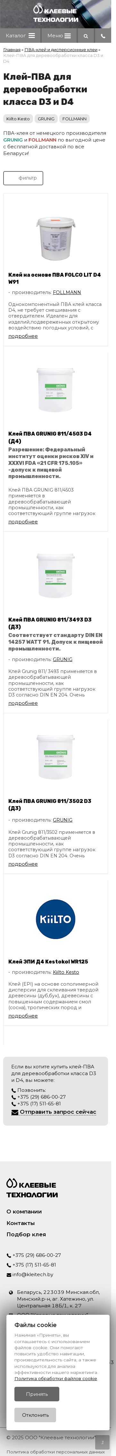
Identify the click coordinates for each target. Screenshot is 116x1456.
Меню (59, 35)
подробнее (23, 336)
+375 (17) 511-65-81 (36, 1104)
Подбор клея (26, 1234)
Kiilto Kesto (18, 118)
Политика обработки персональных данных (55, 1451)
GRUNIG (46, 118)
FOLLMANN (74, 118)
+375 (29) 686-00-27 (38, 1097)
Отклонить (35, 1415)
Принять (37, 1394)
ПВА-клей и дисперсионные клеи (60, 49)
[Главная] (55, 20)
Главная (12, 49)
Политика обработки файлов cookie (55, 1378)
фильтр (23, 177)
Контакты (20, 1223)
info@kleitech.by (29, 1274)
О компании (24, 1211)
